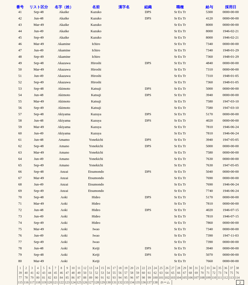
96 (131, 277)
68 (190, 272)
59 (137, 272)
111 (220, 277)
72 (213, 272)
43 (43, 272)
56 (120, 272)
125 (79, 282)
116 (26, 282)
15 (102, 268)
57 (125, 272)
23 (149, 268)
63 (161, 272)
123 (67, 282)
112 (225, 277)
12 (84, 268)
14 (96, 268)
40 (26, 272)
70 (202, 272)
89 (90, 277)
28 (178, 268)
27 (172, 268)
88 (84, 277)
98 (143, 277)
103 (172, 277)
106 (190, 277)
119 (44, 282)
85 (67, 277)
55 (114, 272)
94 (120, 277)
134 (131, 282)
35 (219, 268)
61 (149, 272)
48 (73, 272)
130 (108, 282)
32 (202, 268)
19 (125, 268)
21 (137, 268)
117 (32, 282)
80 (37, 277)
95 (125, 277)
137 (149, 282)
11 (78, 268)
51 (90, 272)
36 (225, 268)
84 (61, 277)
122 (61, 282)
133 (125, 282)
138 (155, 282)
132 (120, 282)
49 (79, 272)
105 (184, 277)
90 (96, 277)
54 (108, 272)
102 (167, 277)
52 (96, 272)
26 (167, 268)
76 (237, 272)
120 (49, 282)
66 (178, 272)
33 (208, 268)
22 (143, 268)
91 (102, 277)
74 (225, 272)
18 (120, 268)
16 (108, 268)
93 (114, 277)
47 (67, 272)
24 (155, 268)
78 (26, 277)
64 (167, 272)
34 (213, 268)
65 (172, 272)
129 (102, 282)
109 (208, 277)
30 (190, 268)
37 (231, 268)
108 (202, 277)
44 (49, 272)
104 (178, 277)
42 (37, 272)
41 (32, 272)
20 (131, 268)
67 (184, 272)
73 (219, 272)
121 (55, 282)
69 (196, 272)
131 (114, 282)
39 (20, 272)
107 (196, 277)
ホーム (165, 282)
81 (43, 277)
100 (155, 277)
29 (184, 268)
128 (96, 282)
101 (161, 277)
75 (231, 272)
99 (149, 277)
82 (49, 277)
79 (32, 277)
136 (143, 282)
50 (84, 272)
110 (214, 277)
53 (102, 272)
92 (108, 277)
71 (208, 272)
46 (61, 272)
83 (55, 277)
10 (73, 268)
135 (137, 282)
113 (231, 277)
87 (79, 277)
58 (131, 272)
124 (73, 282)
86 (73, 277)
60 (143, 272)
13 (90, 268)
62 (155, 272)
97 (137, 277)
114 (237, 277)
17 (114, 268)
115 (20, 282)
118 (38, 282)
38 (237, 268)
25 (161, 268)
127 (90, 282)
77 (20, 277)
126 (84, 282)
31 (196, 268)
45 (55, 272)
